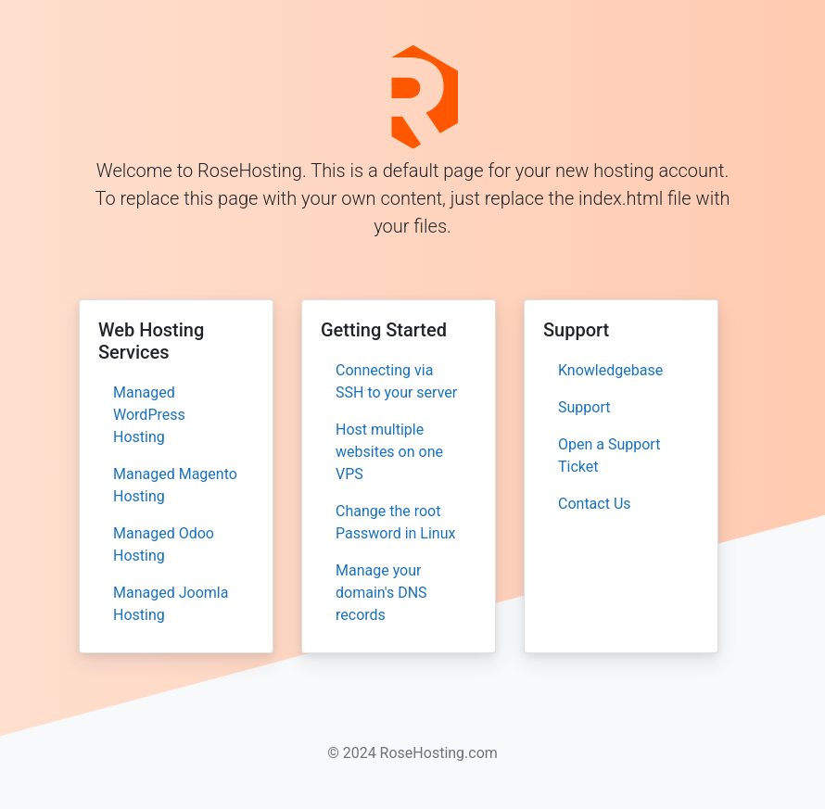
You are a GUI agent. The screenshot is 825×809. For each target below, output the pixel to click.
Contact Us (594, 503)
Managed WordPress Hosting (149, 415)
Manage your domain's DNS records (381, 593)
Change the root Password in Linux (395, 522)
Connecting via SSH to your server (396, 381)
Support (584, 407)
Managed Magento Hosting (175, 485)
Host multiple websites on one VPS (389, 452)
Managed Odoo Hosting (163, 544)
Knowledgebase (610, 370)
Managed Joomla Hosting (170, 604)
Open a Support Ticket (609, 455)
